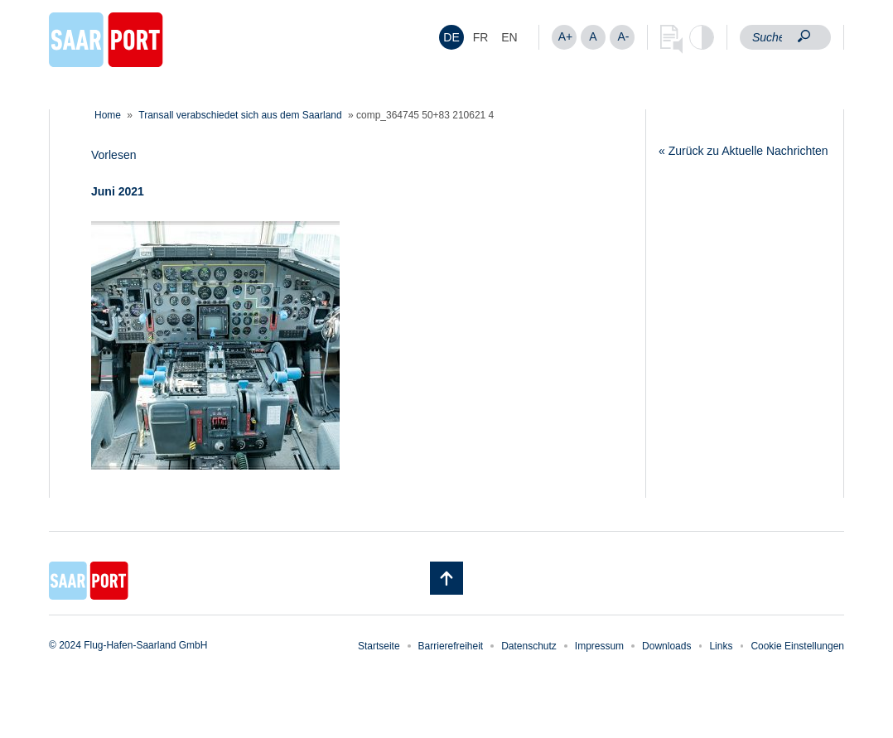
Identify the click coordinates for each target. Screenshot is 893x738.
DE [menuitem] (451, 37)
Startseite (379, 646)
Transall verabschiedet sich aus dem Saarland (239, 115)
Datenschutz (529, 646)
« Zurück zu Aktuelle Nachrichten (743, 150)
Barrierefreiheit (451, 646)
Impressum (599, 646)
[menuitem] (451, 37)
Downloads (666, 646)
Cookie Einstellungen (797, 646)
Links (720, 646)
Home (107, 115)
